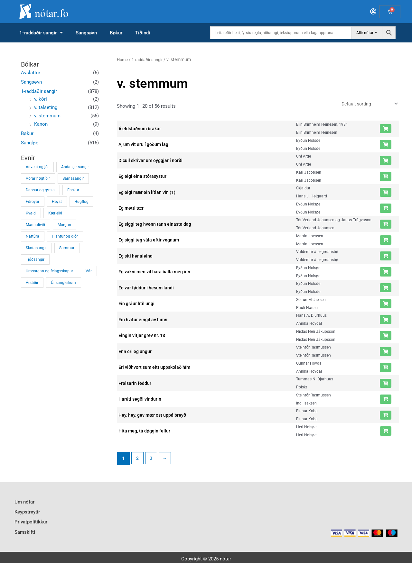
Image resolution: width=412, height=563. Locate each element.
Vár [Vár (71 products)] (89, 271)
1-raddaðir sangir (41, 33)
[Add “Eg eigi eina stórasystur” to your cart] (386, 177)
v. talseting (45, 107)
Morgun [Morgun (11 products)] (64, 224)
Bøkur (116, 33)
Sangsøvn (86, 33)
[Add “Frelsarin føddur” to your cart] (386, 384)
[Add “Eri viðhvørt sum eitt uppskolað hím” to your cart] (386, 368)
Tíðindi (142, 33)
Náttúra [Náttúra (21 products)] (32, 236)
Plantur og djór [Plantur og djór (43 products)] (65, 236)
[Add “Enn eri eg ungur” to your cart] (386, 352)
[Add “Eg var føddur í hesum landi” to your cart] (386, 289)
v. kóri (40, 99)
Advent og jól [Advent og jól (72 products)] (37, 167)
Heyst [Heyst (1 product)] (57, 201)
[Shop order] (365, 104)
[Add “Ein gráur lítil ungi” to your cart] (386, 305)
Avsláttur (30, 73)
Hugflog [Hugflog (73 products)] (81, 201)
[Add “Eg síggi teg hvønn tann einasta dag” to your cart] (386, 225)
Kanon (41, 124)
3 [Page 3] (152, 459)
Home (123, 59)
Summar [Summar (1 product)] (66, 248)
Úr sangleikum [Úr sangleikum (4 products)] (63, 282)
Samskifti (24, 528)
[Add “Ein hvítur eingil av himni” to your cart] (386, 320)
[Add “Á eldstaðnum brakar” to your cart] (386, 129)
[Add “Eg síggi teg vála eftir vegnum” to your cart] (386, 241)
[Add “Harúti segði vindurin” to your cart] (386, 400)
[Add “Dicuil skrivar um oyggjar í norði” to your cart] (386, 161)
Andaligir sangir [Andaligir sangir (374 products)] (75, 167)
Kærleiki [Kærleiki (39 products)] (55, 213)
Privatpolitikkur (30, 519)
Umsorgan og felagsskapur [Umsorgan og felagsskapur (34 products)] (49, 271)
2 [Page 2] (137, 459)
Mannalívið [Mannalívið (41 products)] (35, 224)
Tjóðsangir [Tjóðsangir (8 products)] (35, 259)
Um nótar (24, 501)
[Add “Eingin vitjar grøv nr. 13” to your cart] (386, 336)
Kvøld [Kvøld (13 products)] (31, 213)
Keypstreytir (27, 510)
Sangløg (29, 143)
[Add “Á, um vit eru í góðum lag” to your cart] (386, 145)
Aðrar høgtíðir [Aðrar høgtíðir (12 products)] (38, 178)
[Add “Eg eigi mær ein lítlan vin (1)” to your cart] (386, 193)
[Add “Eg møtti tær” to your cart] (386, 209)
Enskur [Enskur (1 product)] (73, 190)
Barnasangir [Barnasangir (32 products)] (73, 178)
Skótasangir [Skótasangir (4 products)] (36, 248)
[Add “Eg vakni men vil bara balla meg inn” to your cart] (386, 273)
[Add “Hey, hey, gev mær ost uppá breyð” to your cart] (386, 416)
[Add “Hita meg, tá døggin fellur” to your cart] (386, 432)
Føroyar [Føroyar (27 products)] (32, 201)
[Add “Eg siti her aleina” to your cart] (386, 257)
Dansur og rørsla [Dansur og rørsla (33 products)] (40, 190)
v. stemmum (47, 116)
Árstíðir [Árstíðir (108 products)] (32, 282)
